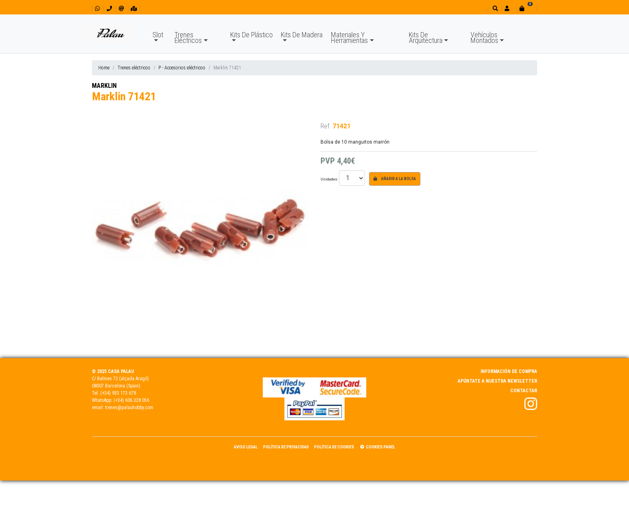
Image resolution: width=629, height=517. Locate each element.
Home (104, 68)
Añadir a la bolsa (394, 178)
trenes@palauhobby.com (129, 407)
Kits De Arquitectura (425, 37)
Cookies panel (377, 447)
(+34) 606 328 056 (131, 400)
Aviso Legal (246, 447)
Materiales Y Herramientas (349, 37)
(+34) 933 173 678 (118, 393)
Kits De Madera (302, 34)
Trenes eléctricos (134, 68)
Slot (157, 34)
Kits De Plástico (251, 34)
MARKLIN (104, 85)
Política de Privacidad (286, 447)
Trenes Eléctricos (188, 37)
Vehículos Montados (484, 37)
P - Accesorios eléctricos (181, 68)
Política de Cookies (334, 447)
